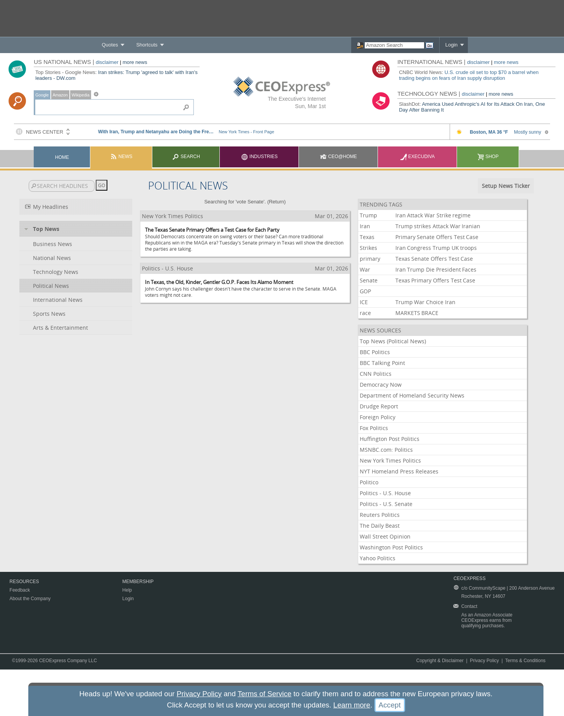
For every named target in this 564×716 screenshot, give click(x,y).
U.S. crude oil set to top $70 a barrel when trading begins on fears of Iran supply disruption (468, 75)
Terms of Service (264, 694)
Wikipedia (81, 95)
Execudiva (417, 156)
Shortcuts (146, 45)
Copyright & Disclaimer (440, 660)
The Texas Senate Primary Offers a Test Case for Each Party (212, 229)
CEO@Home (338, 156)
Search (186, 156)
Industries (259, 156)
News (121, 156)
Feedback (20, 590)
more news (134, 62)
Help (127, 590)
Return (276, 202)
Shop (487, 156)
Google (41, 95)
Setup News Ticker (506, 185)
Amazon (60, 95)
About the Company (30, 598)
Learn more (351, 705)
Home (62, 157)
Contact (469, 606)
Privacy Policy (484, 660)
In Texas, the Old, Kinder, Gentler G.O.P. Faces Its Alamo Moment (219, 282)
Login (451, 45)
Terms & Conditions (525, 660)
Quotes (110, 45)
